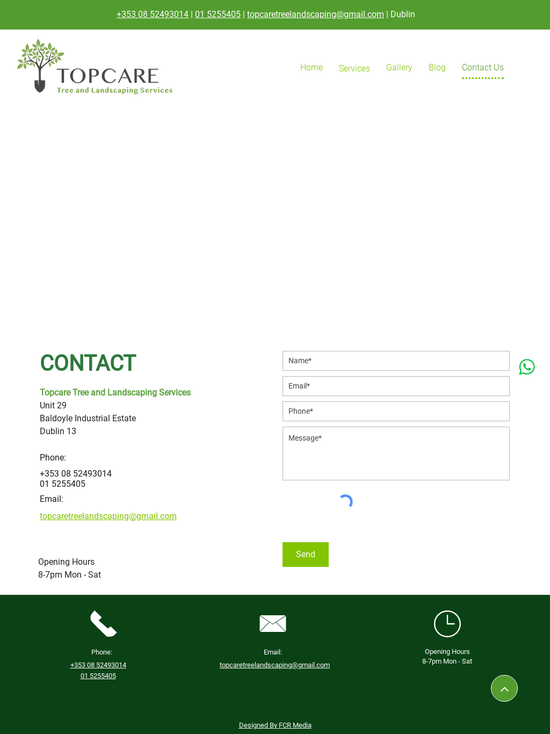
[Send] (306, 554)
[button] (354, 68)
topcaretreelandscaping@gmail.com (315, 14)
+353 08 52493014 (153, 14)
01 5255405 (218, 14)
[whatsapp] (526, 367)
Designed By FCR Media (275, 725)
